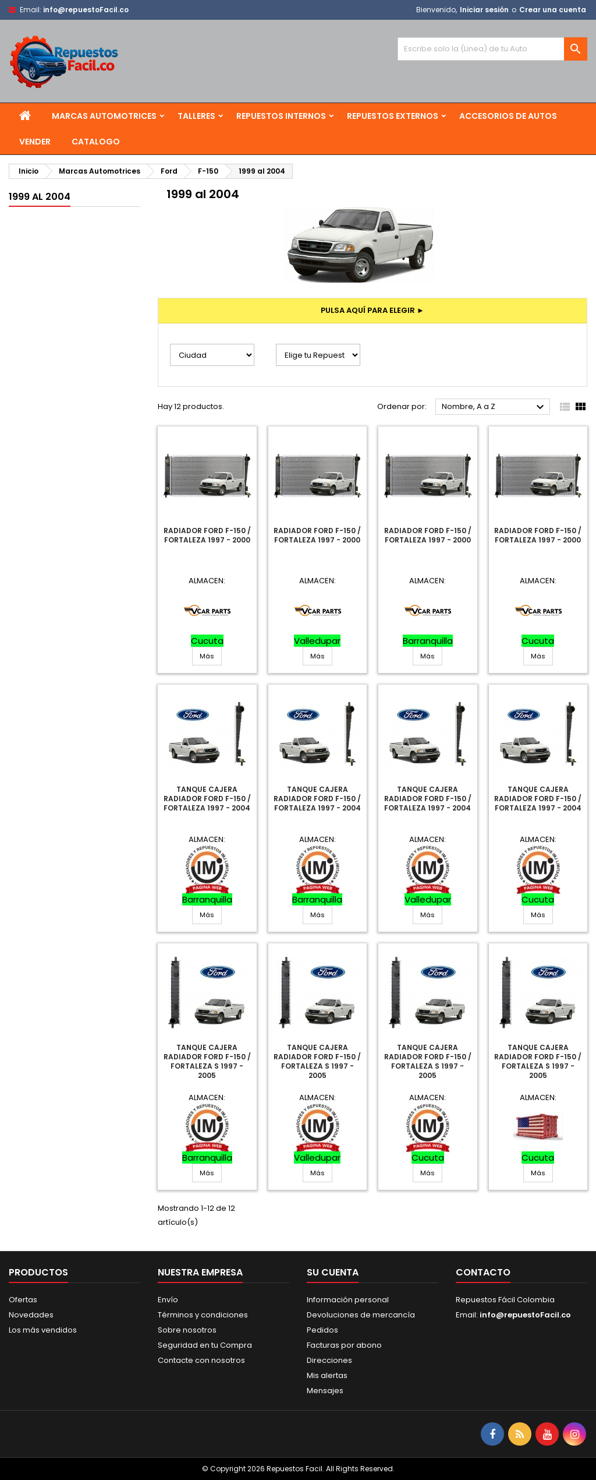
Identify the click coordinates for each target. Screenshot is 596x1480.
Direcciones (329, 1360)
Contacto (483, 1272)
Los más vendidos (43, 1329)
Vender (35, 141)
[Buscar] (492, 49)
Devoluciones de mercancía (361, 1314)
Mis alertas (327, 1375)
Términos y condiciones (203, 1314)
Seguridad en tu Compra (205, 1345)
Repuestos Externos (392, 116)
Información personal (348, 1299)
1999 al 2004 (39, 196)
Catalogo (96, 141)
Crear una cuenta (552, 10)
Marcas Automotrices (104, 116)
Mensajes (325, 1390)
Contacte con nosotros (201, 1360)
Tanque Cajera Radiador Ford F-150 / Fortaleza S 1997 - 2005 (207, 1061)
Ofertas (23, 1299)
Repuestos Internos (281, 116)
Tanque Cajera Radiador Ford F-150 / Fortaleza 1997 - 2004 (207, 798)
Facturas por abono (344, 1345)
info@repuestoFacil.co (86, 10)
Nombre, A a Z (494, 407)
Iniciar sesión (484, 10)
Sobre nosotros (187, 1329)
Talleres (196, 116)
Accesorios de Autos (508, 116)
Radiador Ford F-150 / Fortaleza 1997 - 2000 (207, 535)
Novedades (31, 1314)
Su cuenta (333, 1272)
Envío (168, 1299)
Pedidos (322, 1329)
